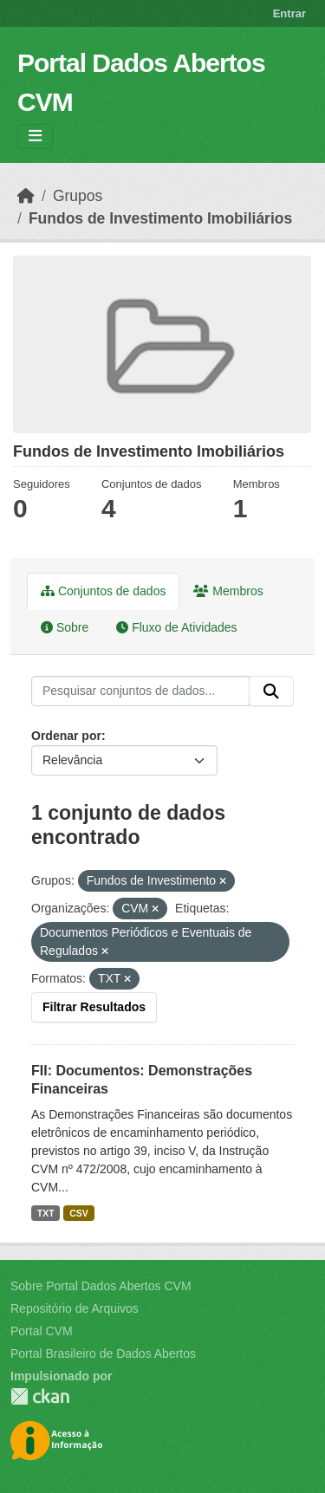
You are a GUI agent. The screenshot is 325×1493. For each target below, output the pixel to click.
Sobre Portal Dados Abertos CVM (101, 1286)
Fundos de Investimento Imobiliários (160, 218)
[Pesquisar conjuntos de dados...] (140, 691)
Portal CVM (41, 1331)
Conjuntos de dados (103, 591)
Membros (228, 591)
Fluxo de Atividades (176, 627)
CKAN (39, 1396)
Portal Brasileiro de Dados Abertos (103, 1353)
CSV (78, 1213)
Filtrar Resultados (94, 1007)
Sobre (64, 627)
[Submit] (271, 691)
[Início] (26, 195)
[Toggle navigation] (35, 136)
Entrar (289, 13)
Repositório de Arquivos (74, 1308)
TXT (46, 1213)
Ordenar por (66, 736)
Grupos (77, 195)
